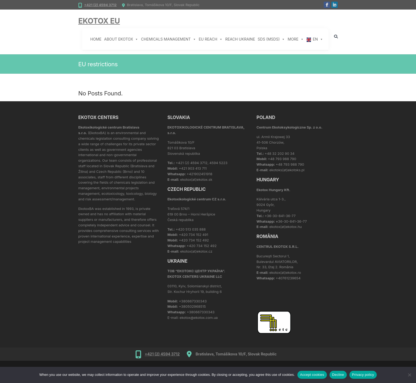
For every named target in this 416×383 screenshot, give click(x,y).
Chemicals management (168, 39)
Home (95, 39)
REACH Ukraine (240, 39)
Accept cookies (312, 375)
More (296, 39)
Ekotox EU (99, 20)
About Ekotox (121, 39)
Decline (338, 375)
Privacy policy (363, 375)
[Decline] (409, 374)
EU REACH (211, 39)
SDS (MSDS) (271, 39)
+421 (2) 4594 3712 (100, 5)
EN (318, 39)
